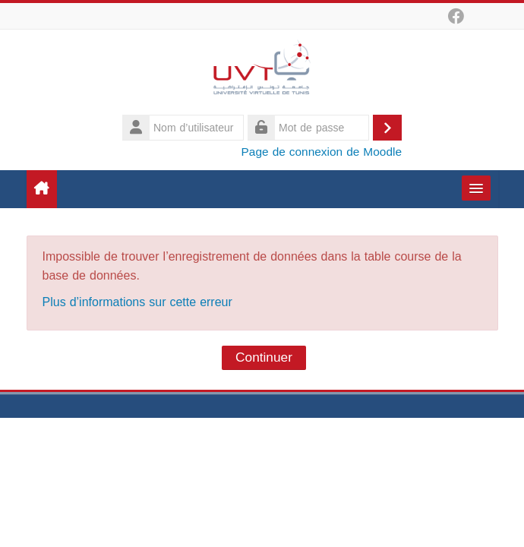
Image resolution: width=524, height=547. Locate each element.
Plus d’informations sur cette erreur (137, 302)
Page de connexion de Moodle (321, 152)
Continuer (263, 358)
